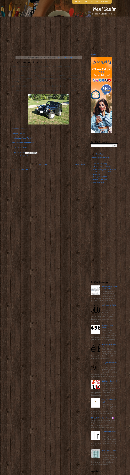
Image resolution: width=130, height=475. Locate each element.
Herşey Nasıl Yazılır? (20, 147)
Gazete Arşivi (94, 1)
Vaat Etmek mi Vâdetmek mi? (23, 143)
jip (27, 156)
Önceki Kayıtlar (79, 165)
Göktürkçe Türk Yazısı (100, 179)
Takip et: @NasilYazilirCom (100, 158)
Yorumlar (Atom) (24, 169)
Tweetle (93, 54)
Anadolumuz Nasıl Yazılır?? (22, 138)
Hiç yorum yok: (19, 152)
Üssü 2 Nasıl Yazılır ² (109, 450)
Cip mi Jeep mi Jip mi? (27, 62)
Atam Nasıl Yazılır (99, 182)
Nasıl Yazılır (104, 9)
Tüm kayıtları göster (64, 57)
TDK (85, 1)
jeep (23, 156)
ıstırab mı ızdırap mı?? (20, 129)
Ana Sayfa (43, 165)
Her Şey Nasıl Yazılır (100, 177)
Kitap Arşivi (105, 1)
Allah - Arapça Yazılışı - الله (102, 164)
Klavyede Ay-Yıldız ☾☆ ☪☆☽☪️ (102, 418)
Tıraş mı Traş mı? (19, 133)
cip (20, 156)
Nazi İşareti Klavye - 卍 (109, 381)
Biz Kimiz (78, 1)
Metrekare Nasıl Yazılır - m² (102, 166)
